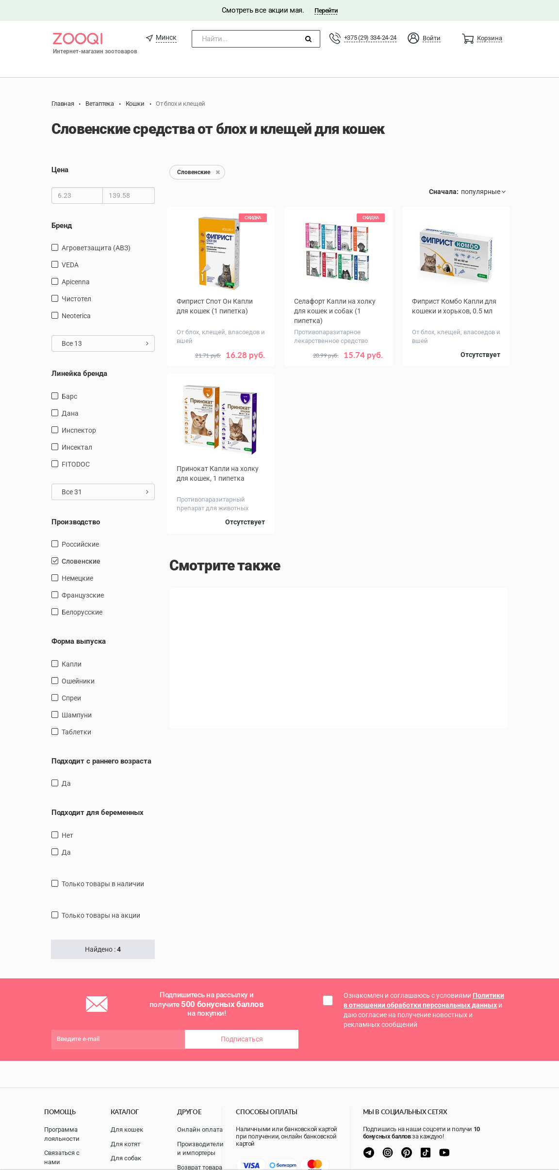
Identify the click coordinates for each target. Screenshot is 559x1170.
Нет (67, 835)
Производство (75, 522)
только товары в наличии (103, 884)
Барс (69, 396)
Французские (83, 595)
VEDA (70, 265)
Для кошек (127, 1129)
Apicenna (76, 282)
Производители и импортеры (200, 1148)
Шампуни (77, 715)
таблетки (76, 732)
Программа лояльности (62, 1134)
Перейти (325, 10)
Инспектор (79, 430)
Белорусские (82, 612)
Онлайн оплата (200, 1129)
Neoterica (76, 316)
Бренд (61, 225)
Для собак (126, 1158)
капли (72, 664)
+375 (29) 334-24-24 (370, 37)
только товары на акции (101, 915)
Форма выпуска (78, 641)
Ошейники (78, 681)
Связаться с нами (62, 1157)
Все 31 (105, 492)
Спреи (71, 698)
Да (66, 783)
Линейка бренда (79, 373)
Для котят (125, 1144)
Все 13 (105, 343)
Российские (80, 544)
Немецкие (77, 578)
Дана (70, 413)
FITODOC (76, 464)
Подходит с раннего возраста (101, 761)
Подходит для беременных (97, 812)
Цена (59, 169)
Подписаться (242, 1039)
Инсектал (77, 447)
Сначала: (444, 191)
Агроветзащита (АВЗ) (96, 248)
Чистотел (76, 299)
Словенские (81, 561)
